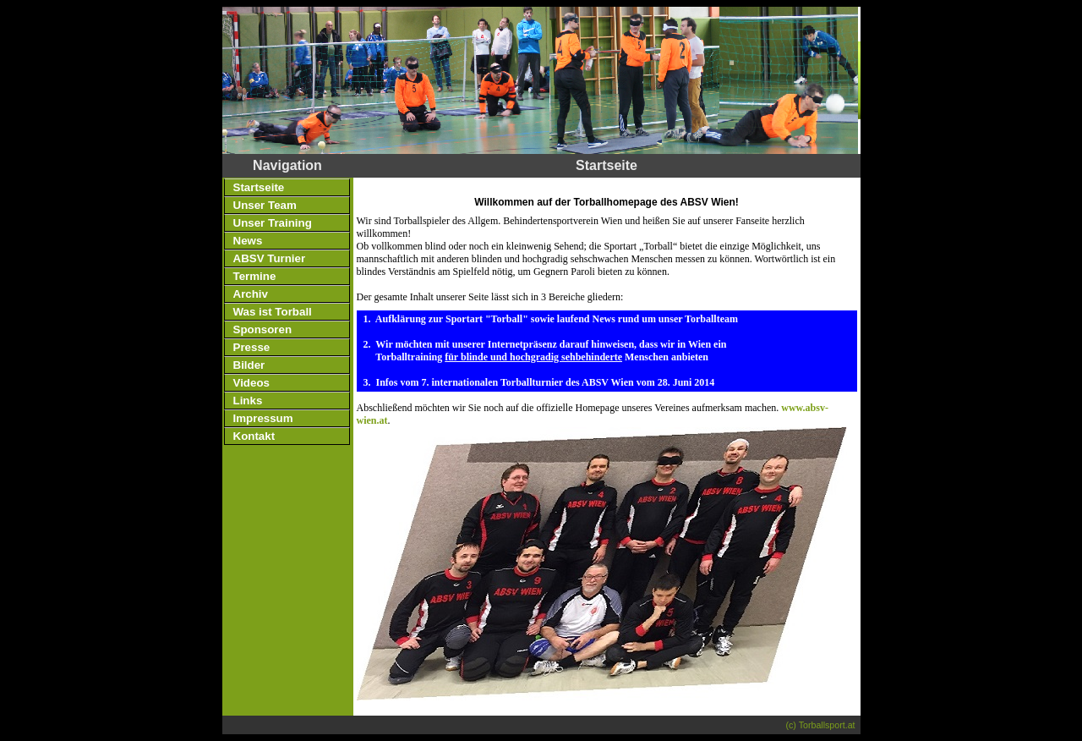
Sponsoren (262, 329)
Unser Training (272, 223)
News (248, 240)
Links (248, 400)
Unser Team (265, 205)
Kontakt (254, 436)
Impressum (263, 418)
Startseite (259, 187)
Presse (251, 347)
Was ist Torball (272, 311)
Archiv (250, 294)
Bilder (249, 365)
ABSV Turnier (269, 258)
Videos (251, 382)
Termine (254, 276)
